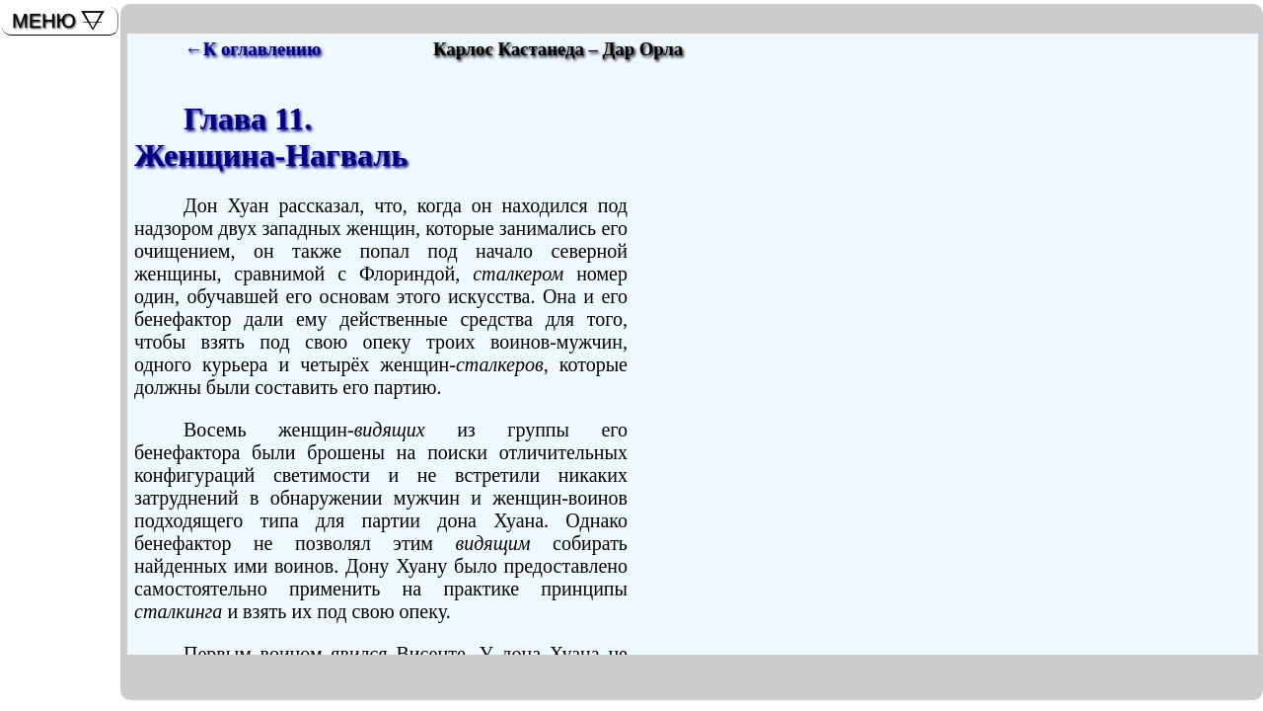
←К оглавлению (253, 49)
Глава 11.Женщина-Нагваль (271, 137)
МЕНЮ (44, 21)
